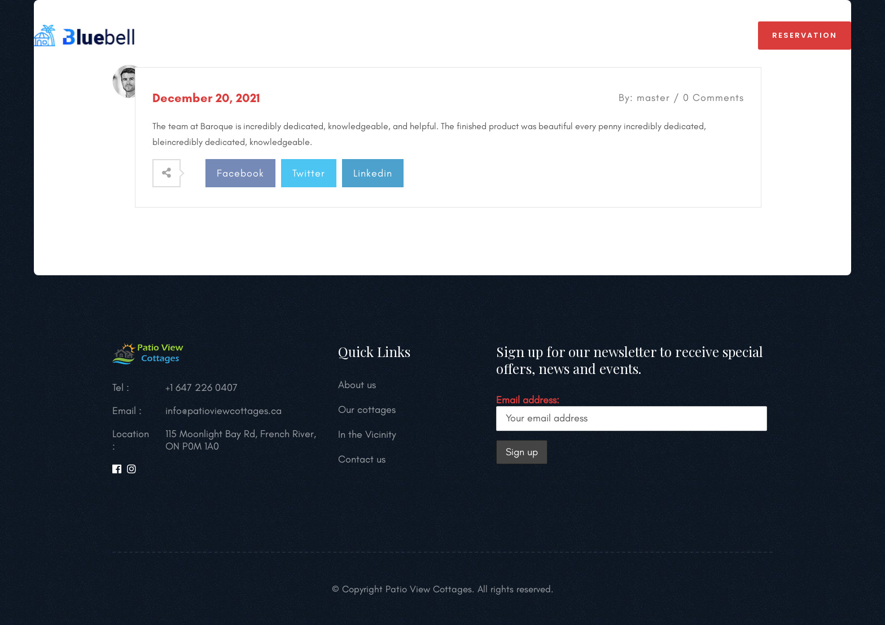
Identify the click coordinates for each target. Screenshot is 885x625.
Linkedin (372, 173)
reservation (804, 35)
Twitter (308, 173)
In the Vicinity (458, 35)
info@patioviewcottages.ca (223, 410)
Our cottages (367, 409)
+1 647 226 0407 (693, 35)
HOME (241, 35)
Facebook (240, 173)
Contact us (361, 459)
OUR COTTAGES (307, 35)
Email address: (631, 412)
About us (383, 35)
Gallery (532, 35)
